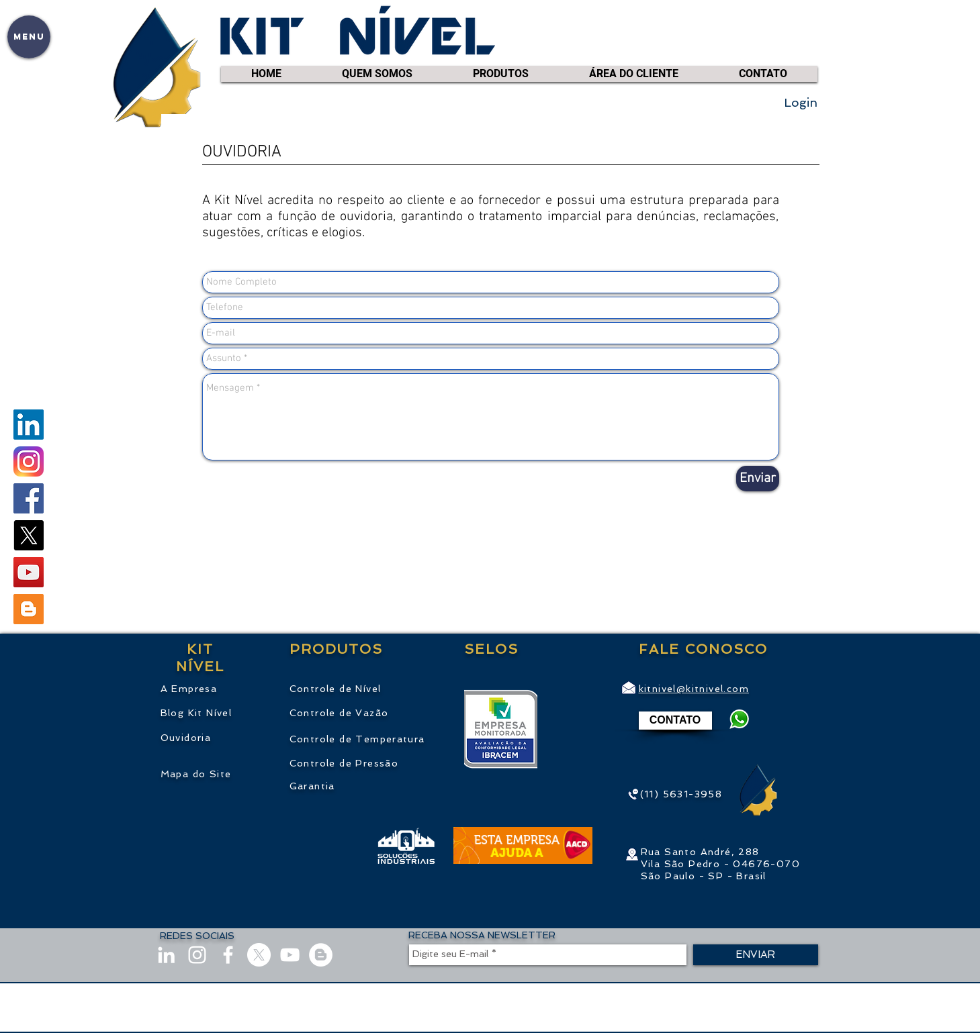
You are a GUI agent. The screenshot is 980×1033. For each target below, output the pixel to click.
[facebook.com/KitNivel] (28, 498)
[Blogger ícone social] (28, 609)
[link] (808, 53)
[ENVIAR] (755, 954)
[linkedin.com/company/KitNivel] (28, 424)
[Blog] (320, 955)
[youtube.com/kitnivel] (28, 572)
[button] (28, 36)
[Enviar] (757, 478)
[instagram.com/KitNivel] (28, 461)
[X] (28, 535)
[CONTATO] (675, 720)
